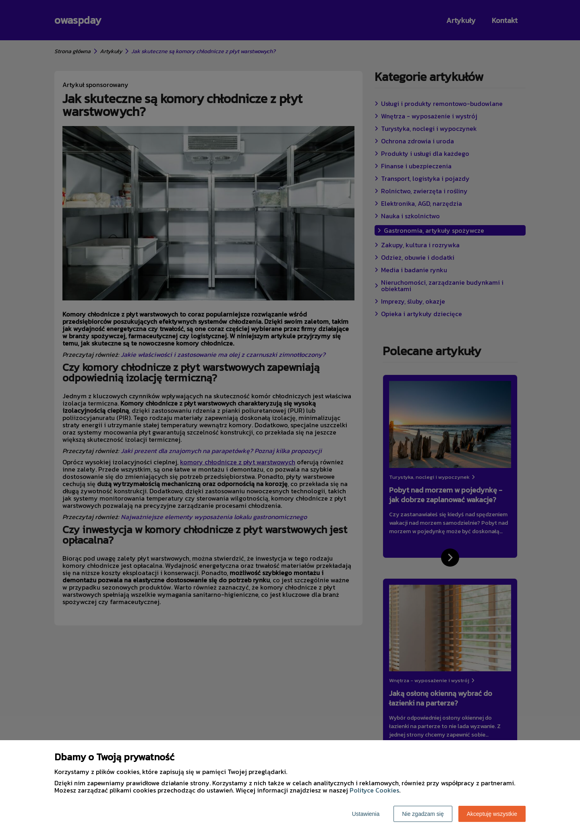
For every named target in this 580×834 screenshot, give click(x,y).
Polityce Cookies (374, 790)
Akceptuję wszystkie (492, 814)
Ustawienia (365, 814)
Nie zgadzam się (423, 814)
